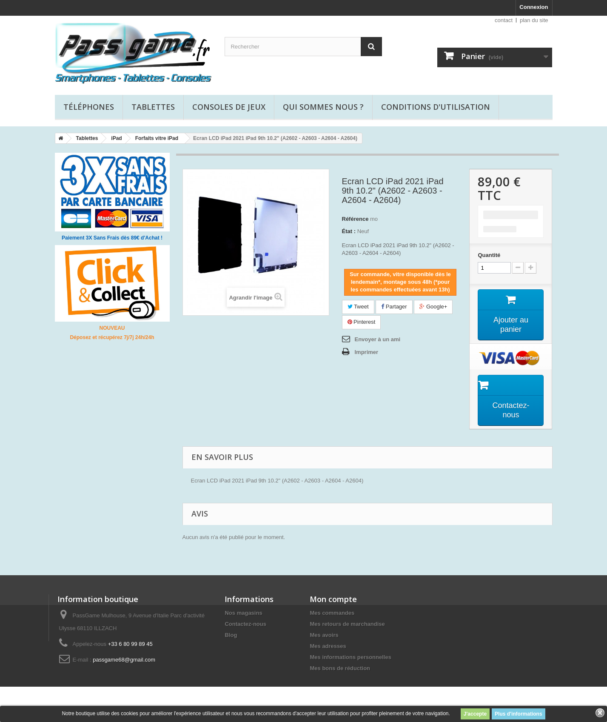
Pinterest (362, 322)
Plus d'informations (518, 714)
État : (349, 231)
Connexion (533, 7)
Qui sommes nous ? (323, 107)
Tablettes (153, 107)
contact (504, 20)
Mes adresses (328, 646)
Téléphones (88, 107)
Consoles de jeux (228, 107)
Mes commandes (332, 613)
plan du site (534, 20)
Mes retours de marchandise (347, 624)
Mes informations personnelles (350, 657)
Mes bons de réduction (340, 668)
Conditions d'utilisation (435, 107)
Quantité (489, 255)
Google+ (433, 306)
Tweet (358, 306)
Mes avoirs (324, 635)
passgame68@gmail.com (124, 659)
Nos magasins (243, 613)
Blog (231, 635)
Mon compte (333, 599)
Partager (394, 306)
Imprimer (367, 352)
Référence (355, 219)
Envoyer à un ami (378, 339)
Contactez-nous (245, 624)
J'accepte (475, 714)
